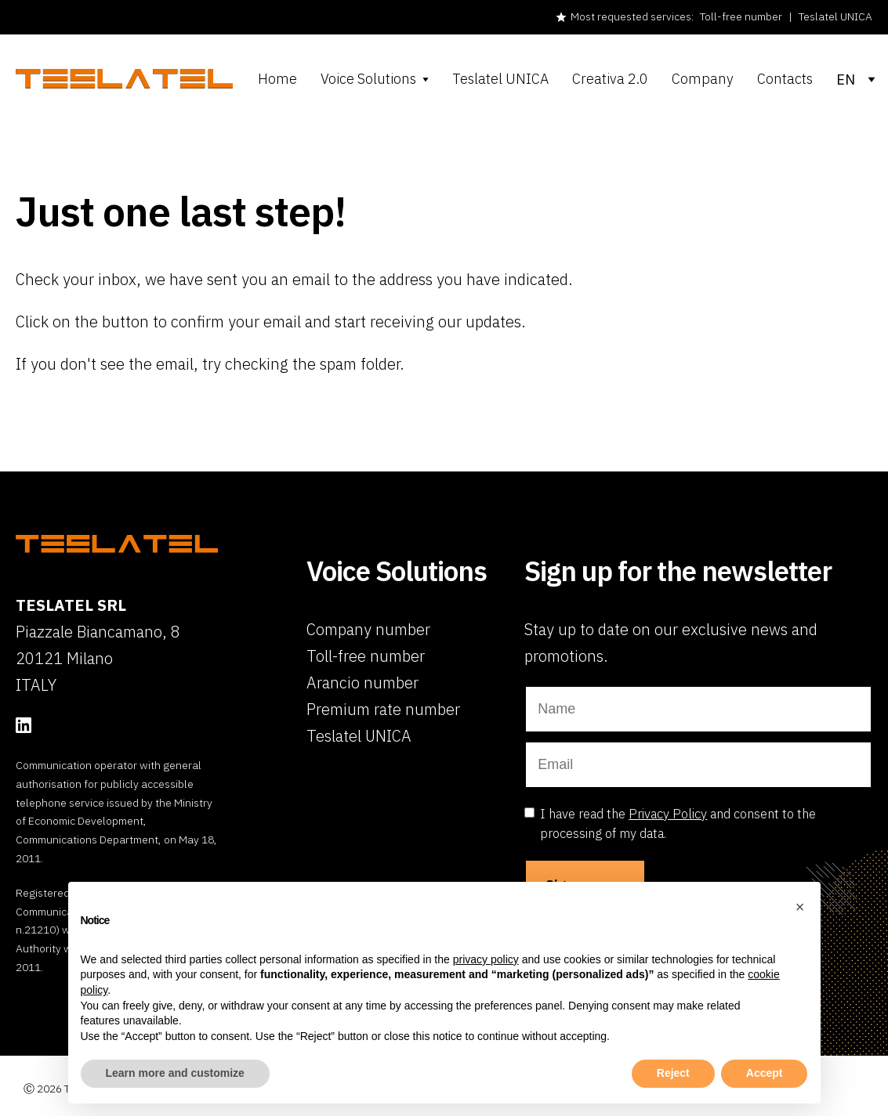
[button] (800, 906)
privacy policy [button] (486, 959)
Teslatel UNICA (835, 16)
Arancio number (362, 682)
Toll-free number (741, 16)
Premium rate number (383, 709)
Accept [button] (764, 1073)
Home (277, 79)
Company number (368, 629)
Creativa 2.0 (610, 79)
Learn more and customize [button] (175, 1073)
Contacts (785, 79)
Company (703, 79)
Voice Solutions (368, 79)
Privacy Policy (668, 813)
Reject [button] (673, 1073)
